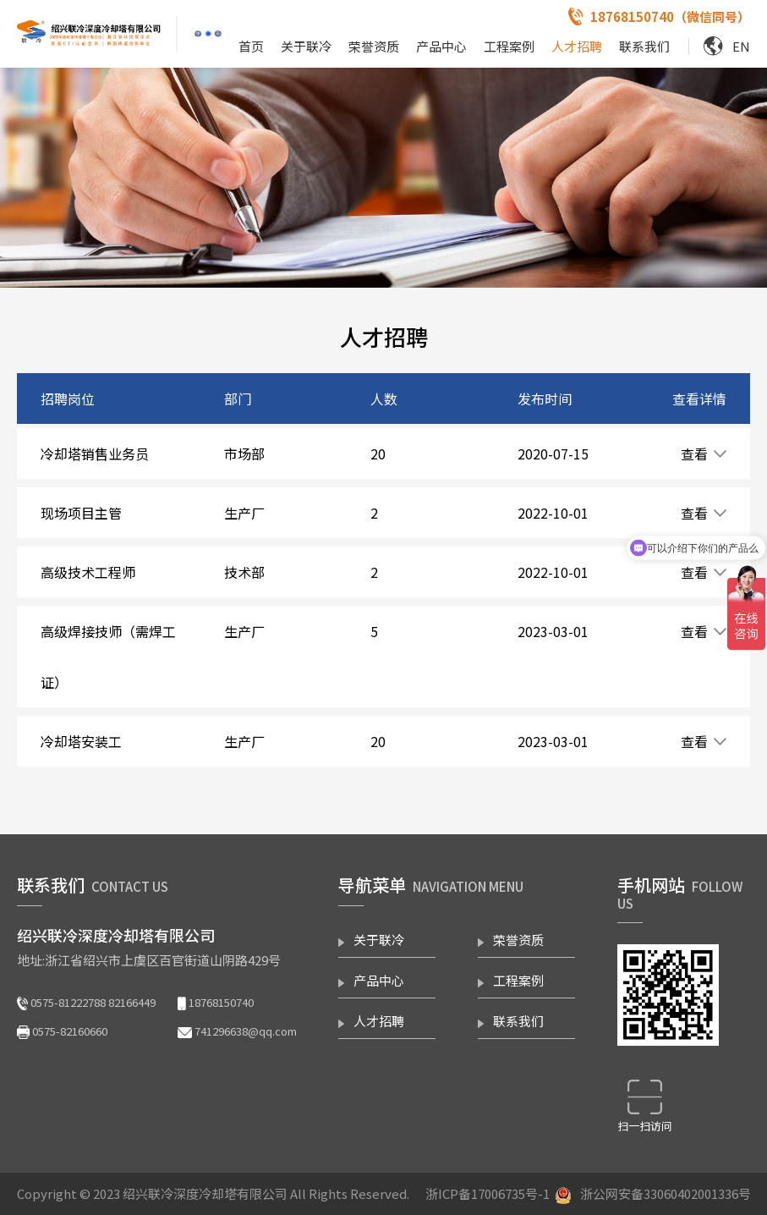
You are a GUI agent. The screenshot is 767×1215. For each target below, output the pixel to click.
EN (741, 46)
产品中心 (441, 46)
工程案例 (509, 46)
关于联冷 (306, 46)
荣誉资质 (373, 46)
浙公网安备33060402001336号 (665, 1193)
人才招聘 (576, 46)
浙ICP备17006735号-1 (487, 1193)
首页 (251, 46)
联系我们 (644, 46)
